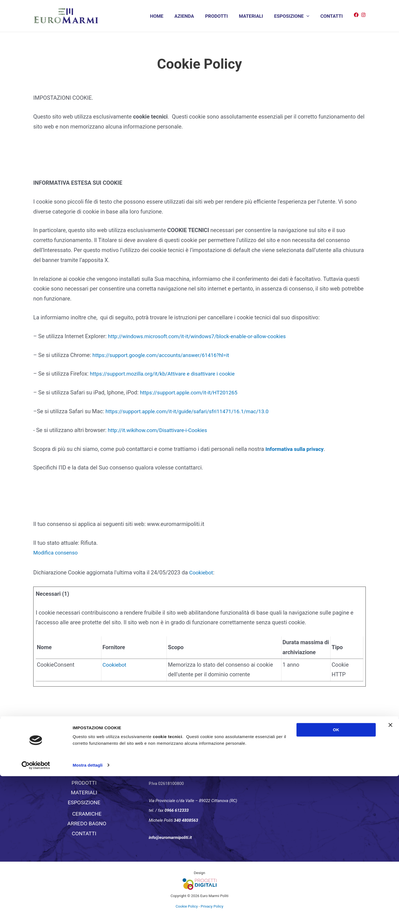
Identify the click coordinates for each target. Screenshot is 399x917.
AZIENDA (192, 16)
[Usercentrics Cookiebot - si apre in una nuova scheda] (36, 906)
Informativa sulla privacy (296, 449)
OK (336, 871)
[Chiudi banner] (390, 866)
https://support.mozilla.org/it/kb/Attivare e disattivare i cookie (166, 373)
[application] (309, 16)
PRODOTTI (222, 16)
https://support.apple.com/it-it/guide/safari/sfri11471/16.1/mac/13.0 (191, 411)
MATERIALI (255, 16)
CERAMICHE (86, 814)
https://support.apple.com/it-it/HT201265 (191, 392)
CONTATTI (332, 16)
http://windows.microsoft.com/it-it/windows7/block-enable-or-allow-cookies (202, 336)
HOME (165, 16)
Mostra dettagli (88, 906)
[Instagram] (363, 14)
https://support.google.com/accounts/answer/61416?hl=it (165, 355)
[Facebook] (356, 14)
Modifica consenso (56, 552)
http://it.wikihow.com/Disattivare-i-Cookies (160, 430)
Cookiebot (201, 572)
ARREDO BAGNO (86, 824)
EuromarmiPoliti (301, 749)
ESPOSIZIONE (294, 16)
